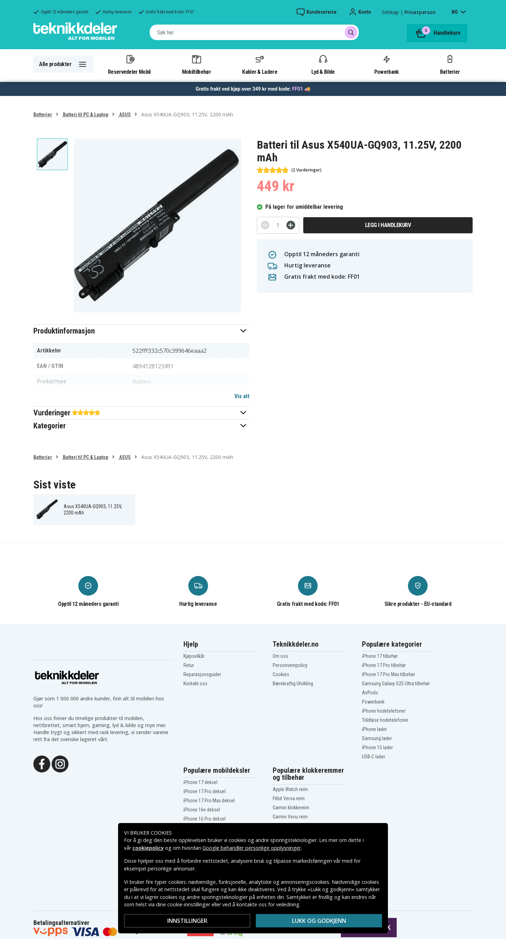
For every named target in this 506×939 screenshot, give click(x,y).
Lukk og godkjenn (319, 921)
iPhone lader (374, 729)
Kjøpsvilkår (194, 656)
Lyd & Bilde (323, 64)
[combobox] (254, 32)
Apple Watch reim (290, 789)
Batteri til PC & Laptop (85, 114)
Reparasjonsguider (202, 674)
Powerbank (386, 64)
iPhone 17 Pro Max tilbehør (388, 674)
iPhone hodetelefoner (384, 711)
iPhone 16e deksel (201, 809)
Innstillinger (187, 921)
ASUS (124, 114)
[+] (290, 225)
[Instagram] (60, 763)
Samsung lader (377, 738)
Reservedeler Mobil (129, 64)
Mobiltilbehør (196, 64)
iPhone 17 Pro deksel (204, 791)
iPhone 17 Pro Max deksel (209, 800)
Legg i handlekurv (388, 225)
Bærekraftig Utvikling (293, 683)
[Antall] (278, 225)
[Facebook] (41, 763)
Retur (188, 665)
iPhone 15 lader (377, 747)
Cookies (281, 674)
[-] (265, 225)
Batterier (450, 64)
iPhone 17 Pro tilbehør (384, 665)
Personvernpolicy (290, 665)
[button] (141, 330)
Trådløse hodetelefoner (385, 720)
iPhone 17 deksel (200, 782)
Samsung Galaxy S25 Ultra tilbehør (396, 683)
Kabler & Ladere (259, 64)
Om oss (280, 656)
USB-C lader (373, 756)
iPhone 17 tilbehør (380, 656)
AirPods (370, 692)
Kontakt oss (195, 683)
